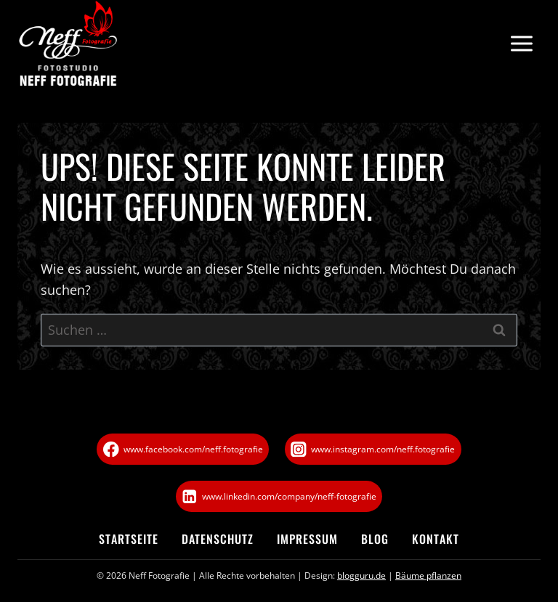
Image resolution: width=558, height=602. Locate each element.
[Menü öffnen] (521, 44)
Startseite (128, 539)
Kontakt (435, 539)
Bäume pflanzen (428, 575)
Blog (375, 539)
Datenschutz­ (218, 539)
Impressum (307, 539)
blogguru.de (361, 575)
